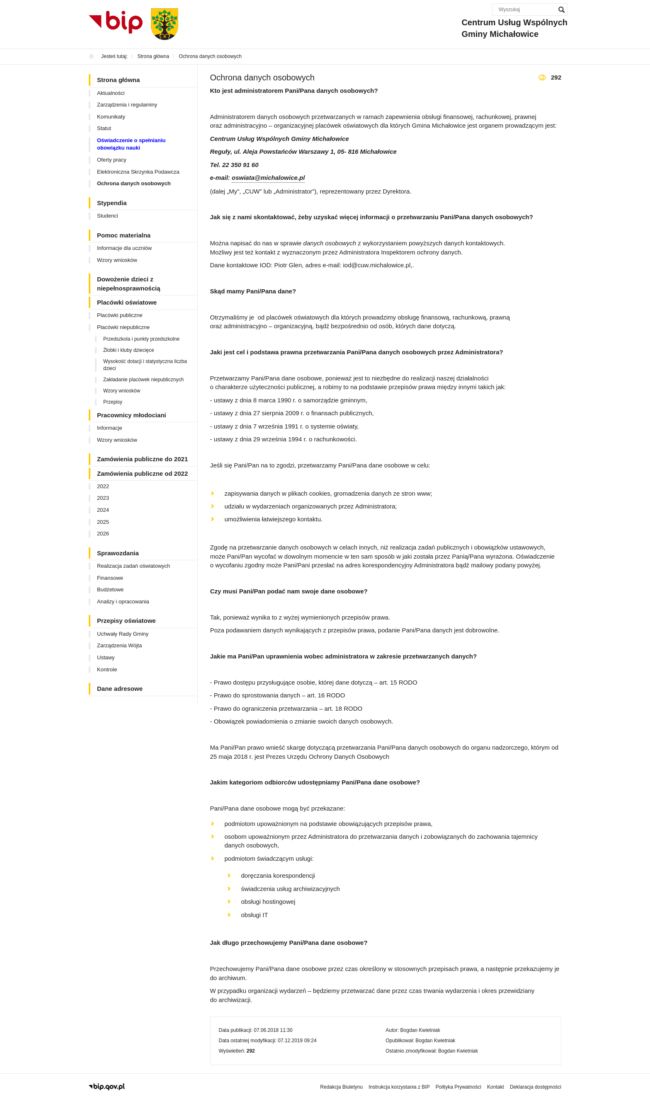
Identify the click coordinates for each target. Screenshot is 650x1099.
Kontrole (107, 669)
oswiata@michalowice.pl (268, 177)
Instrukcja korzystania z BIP (399, 1087)
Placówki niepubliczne (123, 327)
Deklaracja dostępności (535, 1087)
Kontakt (495, 1087)
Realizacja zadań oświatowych (133, 566)
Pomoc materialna (123, 235)
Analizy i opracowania (123, 601)
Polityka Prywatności (458, 1087)
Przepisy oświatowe (126, 620)
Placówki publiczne (120, 315)
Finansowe (110, 578)
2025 (103, 522)
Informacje (109, 428)
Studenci (107, 216)
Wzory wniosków (117, 260)
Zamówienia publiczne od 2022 (142, 473)
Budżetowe (110, 589)
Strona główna (118, 79)
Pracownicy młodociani (131, 415)
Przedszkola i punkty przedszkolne (141, 339)
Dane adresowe (120, 688)
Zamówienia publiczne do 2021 (142, 458)
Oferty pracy (111, 160)
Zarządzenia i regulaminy (127, 105)
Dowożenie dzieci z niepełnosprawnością (128, 283)
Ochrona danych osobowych (134, 183)
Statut (104, 128)
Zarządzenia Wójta (119, 645)
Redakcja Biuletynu (341, 1087)
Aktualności (110, 93)
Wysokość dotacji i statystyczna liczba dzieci (145, 364)
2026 (103, 533)
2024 (103, 510)
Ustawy (106, 657)
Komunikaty (111, 117)
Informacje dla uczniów (124, 248)
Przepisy (112, 402)
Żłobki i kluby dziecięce (128, 350)
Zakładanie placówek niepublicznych (143, 379)
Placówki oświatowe (127, 302)
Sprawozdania (118, 553)
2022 (103, 486)
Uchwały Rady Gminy (122, 634)
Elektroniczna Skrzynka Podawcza (138, 172)
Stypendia (112, 202)
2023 (103, 498)
